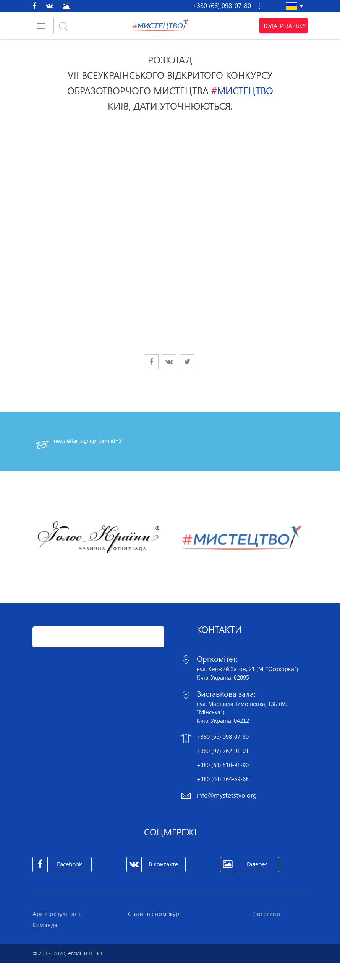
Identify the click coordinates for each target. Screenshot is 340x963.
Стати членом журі (154, 914)
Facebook (57, 864)
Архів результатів (57, 914)
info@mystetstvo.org (227, 795)
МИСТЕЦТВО (242, 90)
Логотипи (266, 914)
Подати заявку (283, 25)
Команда (45, 925)
